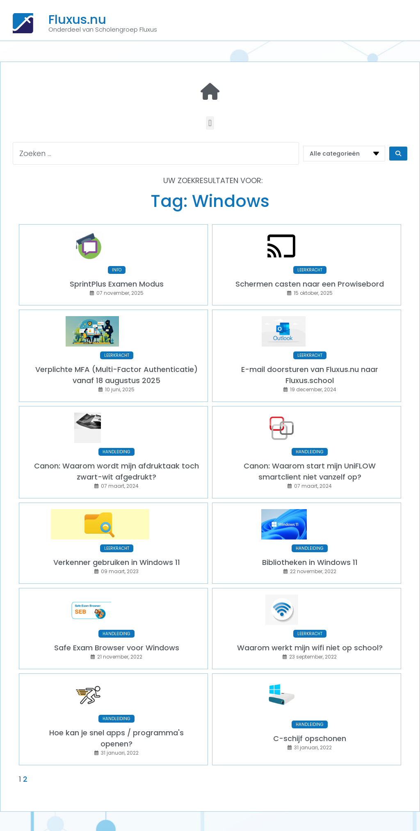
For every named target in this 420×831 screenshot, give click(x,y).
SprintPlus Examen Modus (117, 278)
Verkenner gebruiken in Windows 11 (116, 539)
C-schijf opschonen (309, 704)
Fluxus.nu (77, 19)
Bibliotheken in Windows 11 (310, 539)
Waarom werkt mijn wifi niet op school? (310, 619)
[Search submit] (398, 154)
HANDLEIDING (116, 435)
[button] (210, 123)
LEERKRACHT (309, 264)
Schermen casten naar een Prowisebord (309, 278)
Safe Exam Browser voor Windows (116, 619)
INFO (116, 264)
